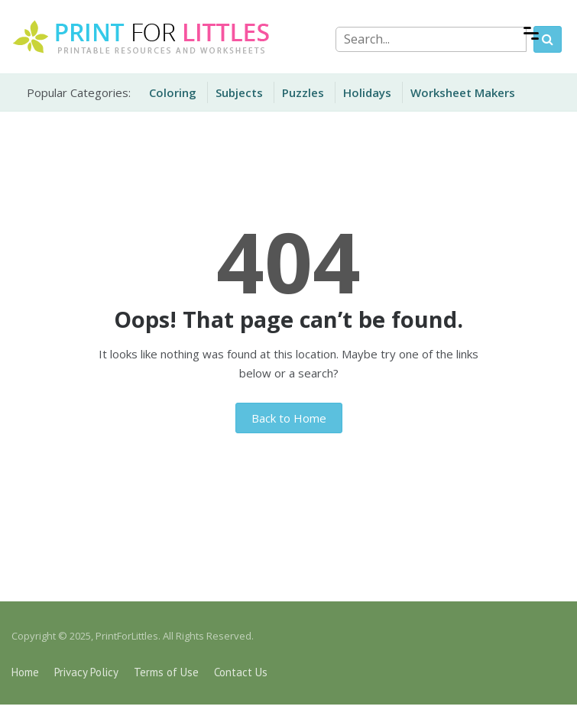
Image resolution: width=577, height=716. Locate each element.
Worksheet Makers (462, 92)
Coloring (172, 92)
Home (25, 672)
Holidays (367, 92)
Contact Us (240, 672)
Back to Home (288, 418)
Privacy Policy (86, 672)
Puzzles (303, 92)
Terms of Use (166, 672)
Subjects (239, 92)
